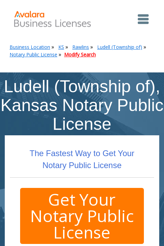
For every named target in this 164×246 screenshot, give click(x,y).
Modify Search (80, 54)
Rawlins (80, 47)
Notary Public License (33, 54)
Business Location (30, 47)
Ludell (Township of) (119, 47)
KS (61, 47)
